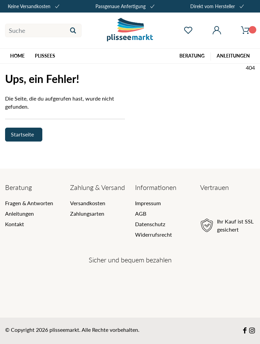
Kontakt (14, 224)
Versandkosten (87, 203)
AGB (140, 213)
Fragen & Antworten (29, 203)
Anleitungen (19, 213)
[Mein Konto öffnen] (216, 30)
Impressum (148, 203)
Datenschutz (150, 224)
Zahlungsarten (87, 213)
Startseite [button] (22, 134)
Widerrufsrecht (153, 234)
